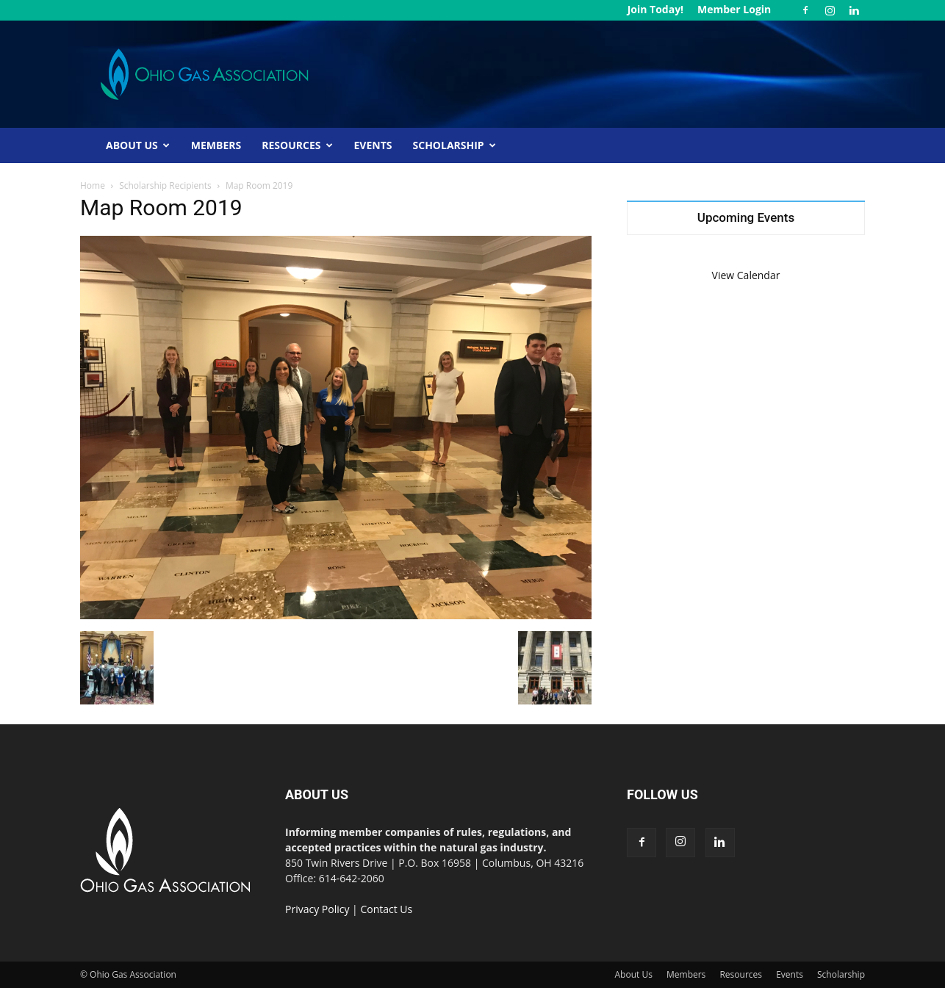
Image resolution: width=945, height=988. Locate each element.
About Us (138, 145)
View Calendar (746, 275)
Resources (297, 145)
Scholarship (454, 145)
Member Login (734, 9)
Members (216, 145)
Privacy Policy (317, 909)
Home (92, 185)
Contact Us (386, 909)
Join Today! (655, 9)
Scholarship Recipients (165, 185)
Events (373, 145)
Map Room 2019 (161, 207)
